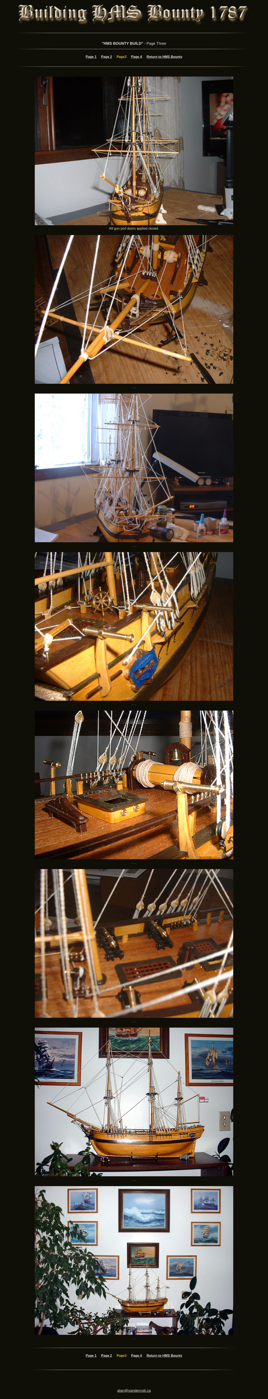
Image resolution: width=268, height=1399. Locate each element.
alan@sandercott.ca (134, 1391)
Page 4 (136, 57)
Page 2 (106, 57)
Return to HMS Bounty (164, 57)
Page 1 (91, 57)
